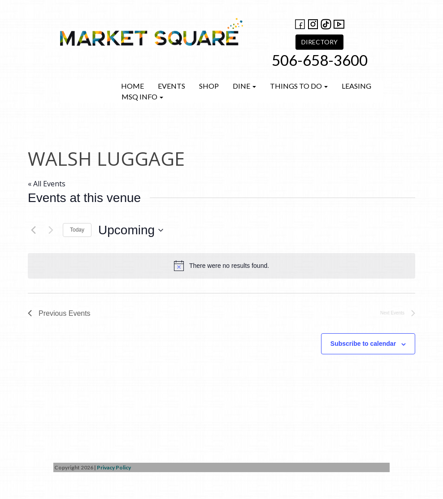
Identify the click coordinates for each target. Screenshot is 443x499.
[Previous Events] (33, 230)
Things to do (299, 86)
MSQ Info (142, 96)
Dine (244, 86)
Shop (209, 86)
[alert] (221, 265)
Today (77, 230)
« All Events (46, 184)
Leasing (356, 86)
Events (171, 86)
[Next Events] (50, 230)
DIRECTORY (319, 42)
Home (132, 86)
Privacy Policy (114, 467)
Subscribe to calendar (363, 343)
